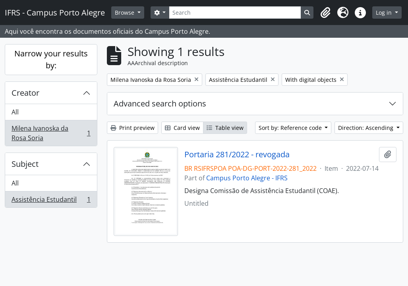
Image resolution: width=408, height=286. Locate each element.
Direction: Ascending (366, 127)
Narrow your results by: (51, 59)
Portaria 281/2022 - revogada (237, 154)
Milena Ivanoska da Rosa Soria (51, 133)
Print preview (132, 127)
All (15, 112)
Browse (125, 12)
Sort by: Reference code (291, 127)
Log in (384, 12)
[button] (325, 12)
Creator (25, 92)
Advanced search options (160, 103)
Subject (25, 163)
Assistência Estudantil (51, 201)
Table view (225, 127)
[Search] (235, 12)
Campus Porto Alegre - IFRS (247, 178)
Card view (182, 127)
